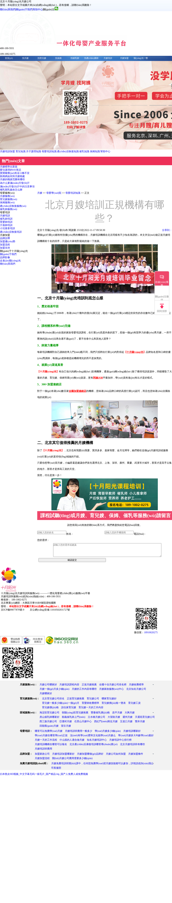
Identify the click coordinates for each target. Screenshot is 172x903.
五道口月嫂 (126, 724)
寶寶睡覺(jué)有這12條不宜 (14, 173)
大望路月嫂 (114, 719)
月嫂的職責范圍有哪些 (12, 179)
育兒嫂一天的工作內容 (91, 710)
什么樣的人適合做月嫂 (72, 742)
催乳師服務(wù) (8, 209)
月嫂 (39, 193)
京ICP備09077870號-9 (12, 612)
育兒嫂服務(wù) (8, 199)
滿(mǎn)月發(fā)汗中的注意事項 (17, 186)
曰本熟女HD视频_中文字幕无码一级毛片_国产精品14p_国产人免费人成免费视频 (44, 776)
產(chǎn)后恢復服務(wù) (13, 206)
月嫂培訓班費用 (43, 751)
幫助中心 (38, 9)
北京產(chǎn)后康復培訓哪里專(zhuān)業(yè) (94, 747)
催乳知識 (84, 151)
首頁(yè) (9, 58)
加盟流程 (5, 244)
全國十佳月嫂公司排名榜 (112, 687)
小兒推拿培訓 (7, 228)
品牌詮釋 (5, 238)
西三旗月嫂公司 (48, 724)
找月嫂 (25, 58)
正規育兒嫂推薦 (75, 701)
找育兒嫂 (42, 58)
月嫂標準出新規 (8, 166)
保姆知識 (95, 151)
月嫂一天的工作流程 (46, 742)
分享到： (167, 230)
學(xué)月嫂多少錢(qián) (108, 733)
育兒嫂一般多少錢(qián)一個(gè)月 (60, 705)
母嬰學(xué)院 (54, 193)
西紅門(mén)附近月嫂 (105, 724)
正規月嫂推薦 (89, 687)
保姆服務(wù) (7, 202)
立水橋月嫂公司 (96, 719)
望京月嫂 (66, 728)
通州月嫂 (127, 719)
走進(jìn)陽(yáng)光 (10, 260)
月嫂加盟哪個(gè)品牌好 (90, 756)
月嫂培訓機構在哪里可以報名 (51, 747)
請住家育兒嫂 (68, 710)
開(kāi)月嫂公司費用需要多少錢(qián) (72, 761)
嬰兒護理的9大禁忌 (10, 170)
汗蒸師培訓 (6, 225)
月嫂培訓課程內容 (69, 687)
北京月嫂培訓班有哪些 (132, 747)
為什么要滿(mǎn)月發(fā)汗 (15, 183)
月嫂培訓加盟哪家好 (63, 756)
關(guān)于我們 (24, 9)
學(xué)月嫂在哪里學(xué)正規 (51, 738)
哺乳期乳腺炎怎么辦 (11, 189)
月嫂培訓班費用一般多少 (78, 733)
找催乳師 (75, 58)
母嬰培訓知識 (49, 151)
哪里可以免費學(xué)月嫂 (48, 733)
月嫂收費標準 (136, 687)
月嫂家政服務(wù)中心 (111, 691)
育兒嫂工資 (134, 705)
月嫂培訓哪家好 (132, 733)
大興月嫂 (130, 715)
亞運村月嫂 (65, 724)
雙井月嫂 (140, 724)
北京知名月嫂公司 (136, 691)
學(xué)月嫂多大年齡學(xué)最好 (135, 738)
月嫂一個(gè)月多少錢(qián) (54, 691)
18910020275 (151, 635)
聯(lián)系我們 (7, 9)
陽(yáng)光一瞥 (141, 58)
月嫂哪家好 (46, 696)
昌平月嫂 (117, 715)
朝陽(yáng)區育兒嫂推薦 (75, 715)
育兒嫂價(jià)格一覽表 (114, 705)
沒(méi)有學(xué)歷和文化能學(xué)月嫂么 (93, 738)
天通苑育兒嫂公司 (145, 719)
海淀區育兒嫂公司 (49, 715)
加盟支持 (5, 248)
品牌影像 (5, 257)
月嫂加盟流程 (42, 761)
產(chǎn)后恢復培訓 (11, 232)
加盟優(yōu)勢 (7, 241)
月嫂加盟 (124, 58)
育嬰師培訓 (6, 222)
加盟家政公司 (42, 756)
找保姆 (58, 58)
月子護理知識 (33, 151)
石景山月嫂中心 (83, 724)
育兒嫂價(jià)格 (50, 710)
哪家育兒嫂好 (109, 701)
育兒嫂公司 (93, 701)
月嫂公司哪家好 (48, 687)
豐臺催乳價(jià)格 (100, 715)
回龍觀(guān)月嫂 (49, 728)
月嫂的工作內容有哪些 (84, 691)
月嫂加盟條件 (135, 756)
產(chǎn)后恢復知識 (68, 151)
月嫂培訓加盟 (7, 151)
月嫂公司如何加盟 (116, 756)
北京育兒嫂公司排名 (53, 701)
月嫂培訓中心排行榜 (120, 742)
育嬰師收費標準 (90, 705)
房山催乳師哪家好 (49, 719)
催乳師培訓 (6, 218)
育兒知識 (21, 151)
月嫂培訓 (108, 58)
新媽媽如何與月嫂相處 (12, 176)
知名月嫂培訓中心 (97, 742)
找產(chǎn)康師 (91, 58)
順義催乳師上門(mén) (73, 719)
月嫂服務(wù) (7, 196)
